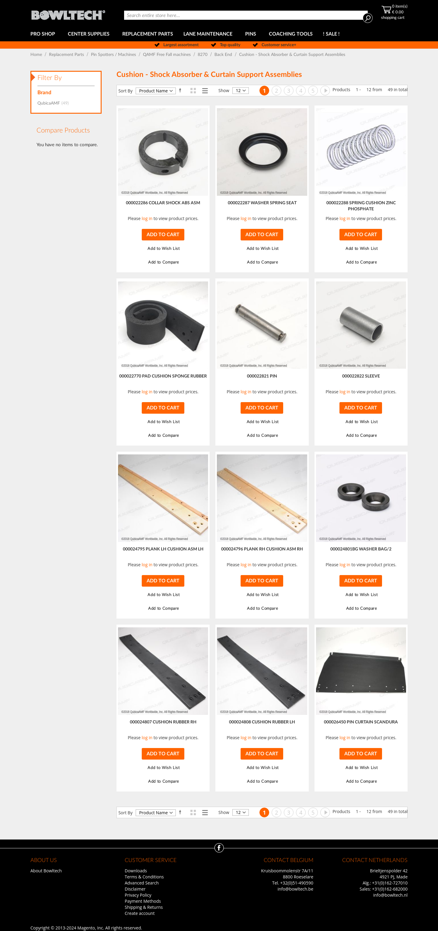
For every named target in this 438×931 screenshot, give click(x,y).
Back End (223, 55)
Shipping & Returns (144, 907)
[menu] (219, 34)
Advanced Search (142, 883)
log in (147, 218)
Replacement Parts (67, 55)
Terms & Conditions (144, 877)
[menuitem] (44, 34)
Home (36, 55)
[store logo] (68, 13)
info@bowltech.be (295, 889)
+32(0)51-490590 (296, 883)
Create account (140, 913)
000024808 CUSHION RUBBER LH (262, 722)
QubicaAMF (54, 103)
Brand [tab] (44, 92)
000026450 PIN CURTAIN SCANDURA (361, 722)
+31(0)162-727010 (390, 883)
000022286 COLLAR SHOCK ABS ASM (163, 203)
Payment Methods (143, 901)
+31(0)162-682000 (390, 889)
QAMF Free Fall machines (167, 55)
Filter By (49, 77)
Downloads (136, 871)
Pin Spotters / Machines (114, 55)
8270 (203, 55)
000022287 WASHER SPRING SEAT (262, 203)
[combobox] (246, 15)
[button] (163, 248)
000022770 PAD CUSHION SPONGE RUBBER (163, 376)
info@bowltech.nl (390, 895)
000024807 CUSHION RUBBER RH (163, 722)
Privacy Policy (138, 895)
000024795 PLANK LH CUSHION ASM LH (163, 549)
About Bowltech (46, 871)
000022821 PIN (262, 376)
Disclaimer (135, 889)
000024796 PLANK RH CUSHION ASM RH (262, 549)
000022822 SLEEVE (361, 376)
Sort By (125, 91)
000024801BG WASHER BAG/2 (360, 549)
